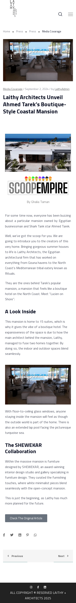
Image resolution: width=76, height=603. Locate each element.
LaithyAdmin (62, 89)
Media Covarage (12, 89)
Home (6, 31)
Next (63, 556)
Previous (15, 556)
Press (19, 31)
